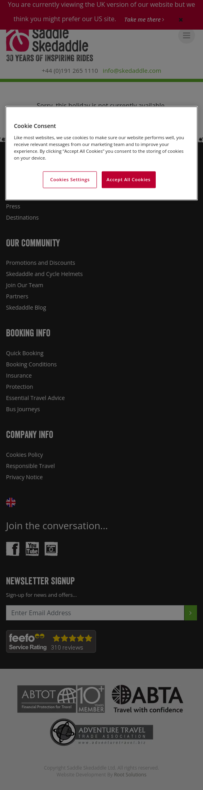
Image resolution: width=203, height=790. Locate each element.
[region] (101, 153)
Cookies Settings (70, 179)
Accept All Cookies (129, 179)
